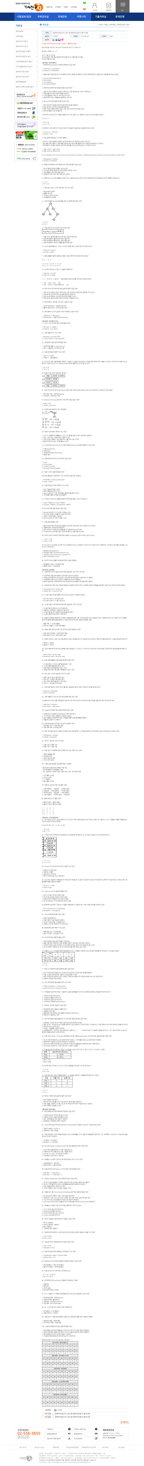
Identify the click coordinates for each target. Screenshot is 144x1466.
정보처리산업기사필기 (23, 51)
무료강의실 (43, 17)
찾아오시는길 (39, 1447)
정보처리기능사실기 (22, 77)
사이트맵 (74, 7)
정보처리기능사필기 (22, 72)
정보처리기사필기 (22, 41)
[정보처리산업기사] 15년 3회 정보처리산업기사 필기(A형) (72, 1417)
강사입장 (121, 1447)
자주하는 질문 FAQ (80, 1429)
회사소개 (23, 1447)
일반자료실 (19, 31)
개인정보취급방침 (72, 1447)
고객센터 (58, 7)
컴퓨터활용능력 (21, 82)
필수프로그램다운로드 (54, 1438)
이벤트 (66, 7)
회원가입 (49, 7)
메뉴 (122, 10)
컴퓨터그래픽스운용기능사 (25, 87)
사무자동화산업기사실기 (24, 66)
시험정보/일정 (24, 17)
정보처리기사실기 (22, 46)
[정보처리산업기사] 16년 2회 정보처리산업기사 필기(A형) (72, 1414)
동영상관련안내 (52, 1434)
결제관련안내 (78, 1434)
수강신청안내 (78, 1438)
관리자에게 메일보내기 (83, 1462)
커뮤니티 (81, 17)
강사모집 (105, 1447)
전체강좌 (62, 17)
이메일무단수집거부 (88, 1447)
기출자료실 (100, 17)
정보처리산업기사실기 (23, 56)
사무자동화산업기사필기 (24, 61)
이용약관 (56, 1447)
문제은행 (119, 17)
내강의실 (108, 10)
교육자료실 (19, 36)
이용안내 (50, 1429)
